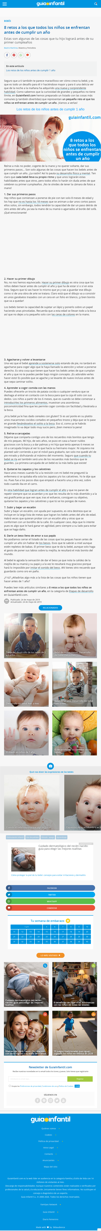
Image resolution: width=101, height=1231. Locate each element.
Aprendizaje (62, 837)
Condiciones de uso (49, 1086)
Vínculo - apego (47, 837)
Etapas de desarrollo (81, 591)
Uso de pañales (32, 837)
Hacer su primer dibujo (55, 282)
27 (63, 936)
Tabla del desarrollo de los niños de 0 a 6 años (26, 653)
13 (31, 932)
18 (71, 932)
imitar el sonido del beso (45, 567)
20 (87, 932)
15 (47, 932)
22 (22, 936)
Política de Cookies (66, 1086)
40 (87, 941)
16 (55, 932)
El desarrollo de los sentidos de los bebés (72, 751)
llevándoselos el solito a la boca (36, 423)
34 (39, 941)
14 (39, 932)
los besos (44, 543)
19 (79, 932)
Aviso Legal (48, 1147)
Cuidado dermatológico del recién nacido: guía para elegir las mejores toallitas (24, 1002)
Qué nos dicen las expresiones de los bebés (51, 771)
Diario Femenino (50, 1219)
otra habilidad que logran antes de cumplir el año (36, 490)
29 (79, 936)
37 (63, 941)
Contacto (49, 1154)
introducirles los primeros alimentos (25, 402)
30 (87, 936)
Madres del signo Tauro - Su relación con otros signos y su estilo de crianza (25, 1052)
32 (22, 941)
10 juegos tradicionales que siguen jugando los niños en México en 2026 (73, 1052)
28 (71, 936)
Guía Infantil (49, 1212)
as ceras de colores (63, 314)
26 (55, 936)
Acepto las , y (43, 1086)
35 (47, 941)
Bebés (7, 21)
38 (71, 941)
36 (55, 941)
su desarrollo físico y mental (73, 173)
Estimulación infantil (15, 837)
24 (39, 936)
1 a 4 (26, 927)
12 (22, 932)
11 (14, 932)
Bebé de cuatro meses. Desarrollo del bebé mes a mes (72, 653)
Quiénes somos (48, 1128)
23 (31, 936)
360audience (59, 1227)
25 (47, 936)
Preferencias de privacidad (30, 1086)
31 (14, 941)
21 (14, 936)
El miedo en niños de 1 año (20, 752)
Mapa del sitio (50, 1166)
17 (63, 932)
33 (31, 941)
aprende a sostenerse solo (44, 363)
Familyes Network (49, 1204)
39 (79, 941)
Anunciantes (48, 1160)
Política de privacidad (48, 1141)
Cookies (49, 1134)
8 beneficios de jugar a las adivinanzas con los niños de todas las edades (74, 1003)
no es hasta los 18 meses (33, 201)
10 (87, 927)
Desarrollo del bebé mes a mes (22, 703)
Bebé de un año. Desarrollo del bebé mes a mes (73, 702)
